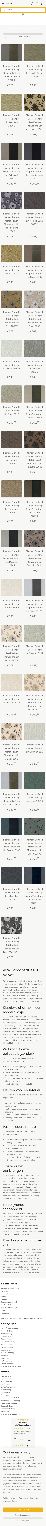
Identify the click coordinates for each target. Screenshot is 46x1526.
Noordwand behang (9, 1403)
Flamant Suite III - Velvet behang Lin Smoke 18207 (34, 650)
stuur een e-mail (7, 1491)
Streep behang (7, 1347)
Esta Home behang (8, 1395)
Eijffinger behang (7, 1379)
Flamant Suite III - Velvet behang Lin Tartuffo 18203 (11, 458)
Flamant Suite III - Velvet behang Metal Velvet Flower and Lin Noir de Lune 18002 (11, 222)
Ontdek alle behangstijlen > (13, 1366)
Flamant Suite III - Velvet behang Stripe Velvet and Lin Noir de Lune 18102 (34, 171)
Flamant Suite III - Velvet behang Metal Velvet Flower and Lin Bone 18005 (11, 653)
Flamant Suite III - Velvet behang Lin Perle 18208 (11, 365)
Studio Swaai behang (9, 1411)
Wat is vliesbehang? (9, 1307)
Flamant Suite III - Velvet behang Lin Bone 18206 (11, 604)
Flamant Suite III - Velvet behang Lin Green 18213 (34, 797)
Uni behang (5, 1350)
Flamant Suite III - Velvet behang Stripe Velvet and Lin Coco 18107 (34, 271)
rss (38, 1521)
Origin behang (6, 1392)
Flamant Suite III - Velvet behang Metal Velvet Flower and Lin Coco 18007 (11, 319)
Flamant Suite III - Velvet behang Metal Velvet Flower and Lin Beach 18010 (34, 702)
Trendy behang (7, 1336)
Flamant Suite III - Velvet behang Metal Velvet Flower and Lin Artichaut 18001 (34, 122)
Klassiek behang (7, 1353)
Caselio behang (7, 1406)
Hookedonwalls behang (10, 1401)
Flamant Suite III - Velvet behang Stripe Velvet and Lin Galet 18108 (11, 799)
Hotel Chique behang (9, 1328)
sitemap (34, 1521)
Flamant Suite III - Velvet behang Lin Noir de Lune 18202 (34, 219)
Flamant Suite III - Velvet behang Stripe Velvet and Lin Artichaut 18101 (11, 171)
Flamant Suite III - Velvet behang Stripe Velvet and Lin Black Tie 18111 (34, 896)
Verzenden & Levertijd (9, 1294)
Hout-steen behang (8, 1358)
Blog (3, 1310)
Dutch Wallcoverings (9, 1387)
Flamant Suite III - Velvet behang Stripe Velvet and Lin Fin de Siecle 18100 (11, 73)
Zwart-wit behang (8, 1355)
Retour (3, 1296)
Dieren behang (7, 1363)
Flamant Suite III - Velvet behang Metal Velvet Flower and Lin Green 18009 (34, 846)
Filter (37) (23, 30)
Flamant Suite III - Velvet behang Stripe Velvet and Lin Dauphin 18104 (11, 558)
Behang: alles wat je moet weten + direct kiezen (21, 1318)
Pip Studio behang (8, 1342)
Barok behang (6, 1333)
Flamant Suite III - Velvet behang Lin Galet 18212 (34, 748)
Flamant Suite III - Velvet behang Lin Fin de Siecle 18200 (34, 71)
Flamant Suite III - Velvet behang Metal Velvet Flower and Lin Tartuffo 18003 (34, 459)
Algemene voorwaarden (10, 1288)
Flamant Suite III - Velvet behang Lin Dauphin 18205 (34, 366)
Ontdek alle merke (9, 1414)
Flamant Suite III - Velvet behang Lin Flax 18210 (11, 411)
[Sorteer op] (23, 37)
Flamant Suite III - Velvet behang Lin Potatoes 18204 (11, 507)
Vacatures (5, 1313)
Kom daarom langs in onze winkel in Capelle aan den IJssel (22, 1252)
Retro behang (6, 1361)
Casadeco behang (8, 1409)
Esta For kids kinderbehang (11, 1398)
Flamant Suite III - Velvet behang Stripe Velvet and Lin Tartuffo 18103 (34, 509)
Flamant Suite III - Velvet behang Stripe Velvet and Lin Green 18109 (11, 845)
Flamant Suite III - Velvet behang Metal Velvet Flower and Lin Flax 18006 (34, 319)
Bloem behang (6, 1339)
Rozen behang (6, 1344)
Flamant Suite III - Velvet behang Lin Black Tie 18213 (11, 894)
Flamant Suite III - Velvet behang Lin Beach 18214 (11, 699)
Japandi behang (7, 1331)
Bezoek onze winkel (9, 1302)
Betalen (4, 1299)
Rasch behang (6, 1381)
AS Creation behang (9, 1384)
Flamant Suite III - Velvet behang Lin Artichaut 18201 (11, 120)
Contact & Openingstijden (11, 1305)
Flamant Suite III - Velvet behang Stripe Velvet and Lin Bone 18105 (34, 605)
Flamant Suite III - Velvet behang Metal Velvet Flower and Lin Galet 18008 (11, 751)
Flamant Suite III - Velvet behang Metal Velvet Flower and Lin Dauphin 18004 (34, 558)
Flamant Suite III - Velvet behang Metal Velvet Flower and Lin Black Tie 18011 (11, 945)
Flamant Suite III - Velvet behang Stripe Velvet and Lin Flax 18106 (34, 412)
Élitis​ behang (6, 1390)
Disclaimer (5, 1291)
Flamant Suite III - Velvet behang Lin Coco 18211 (11, 270)
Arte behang (6, 1376)
